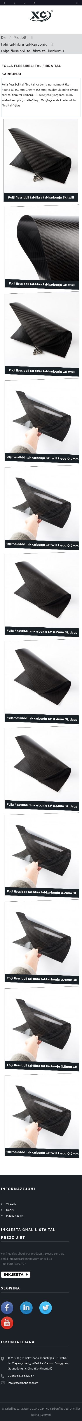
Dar (4, 37)
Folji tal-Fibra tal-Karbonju (24, 44)
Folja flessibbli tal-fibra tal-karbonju (32, 51)
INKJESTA (14, 1274)
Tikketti (11, 1204)
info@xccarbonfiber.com (23, 1382)
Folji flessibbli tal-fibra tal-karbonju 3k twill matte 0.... (41, 201)
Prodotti (20, 37)
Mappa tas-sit (14, 1215)
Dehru (10, 1209)
